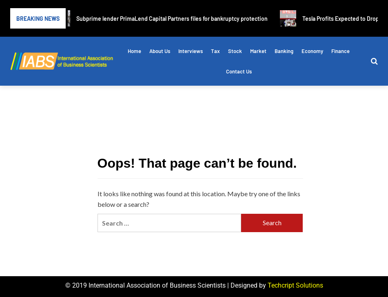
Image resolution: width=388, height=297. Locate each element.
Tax (215, 51)
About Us (159, 51)
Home (134, 51)
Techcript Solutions (295, 285)
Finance (340, 51)
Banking (284, 51)
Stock (235, 51)
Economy (312, 51)
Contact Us (239, 71)
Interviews (190, 51)
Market (258, 51)
